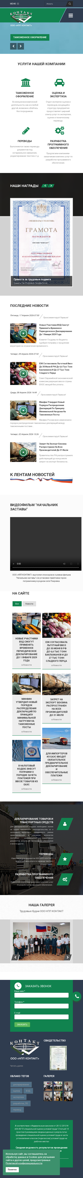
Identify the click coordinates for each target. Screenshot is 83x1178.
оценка (16, 1091)
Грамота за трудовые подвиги (32, 279)
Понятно (12, 1169)
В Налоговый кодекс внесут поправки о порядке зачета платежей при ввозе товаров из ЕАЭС (26, 775)
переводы (25, 141)
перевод (17, 1110)
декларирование (21, 1084)
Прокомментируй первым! (55, 317)
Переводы (46, 853)
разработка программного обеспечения (58, 144)
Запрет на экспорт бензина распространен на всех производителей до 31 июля (53, 447)
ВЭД (28, 1091)
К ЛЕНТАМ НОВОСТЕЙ (32, 474)
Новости (27, 665)
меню (14, 4)
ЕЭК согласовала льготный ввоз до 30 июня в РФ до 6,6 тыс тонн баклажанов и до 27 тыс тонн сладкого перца (56, 651)
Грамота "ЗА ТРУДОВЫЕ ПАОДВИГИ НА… (31, 283)
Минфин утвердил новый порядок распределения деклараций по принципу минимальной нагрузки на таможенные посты (52, 408)
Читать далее (16, 1066)
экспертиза (18, 1097)
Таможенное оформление (29, 37)
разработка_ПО (20, 1103)
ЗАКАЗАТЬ (22, 1024)
